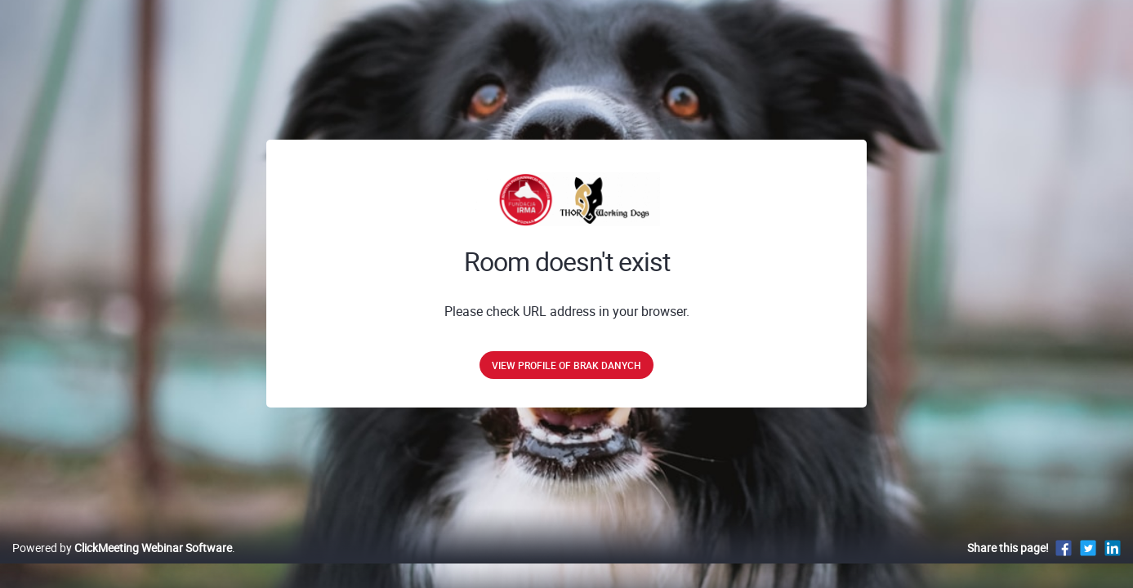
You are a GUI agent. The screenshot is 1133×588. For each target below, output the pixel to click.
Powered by (122, 564)
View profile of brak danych (566, 365)
